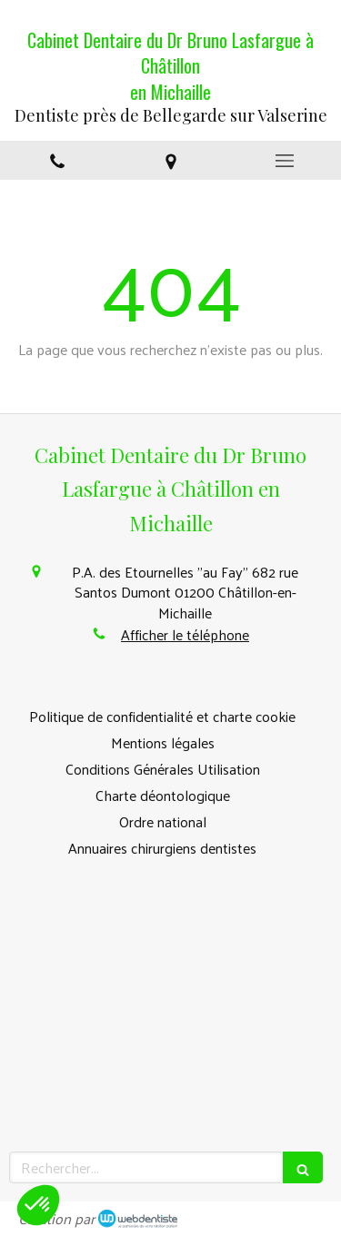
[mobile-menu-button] (284, 161)
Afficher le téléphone (185, 635)
